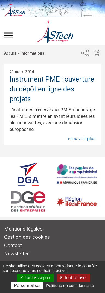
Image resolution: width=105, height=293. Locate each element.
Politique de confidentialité (70, 285)
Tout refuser (73, 277)
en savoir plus (81, 138)
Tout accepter (35, 277)
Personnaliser (27, 285)
